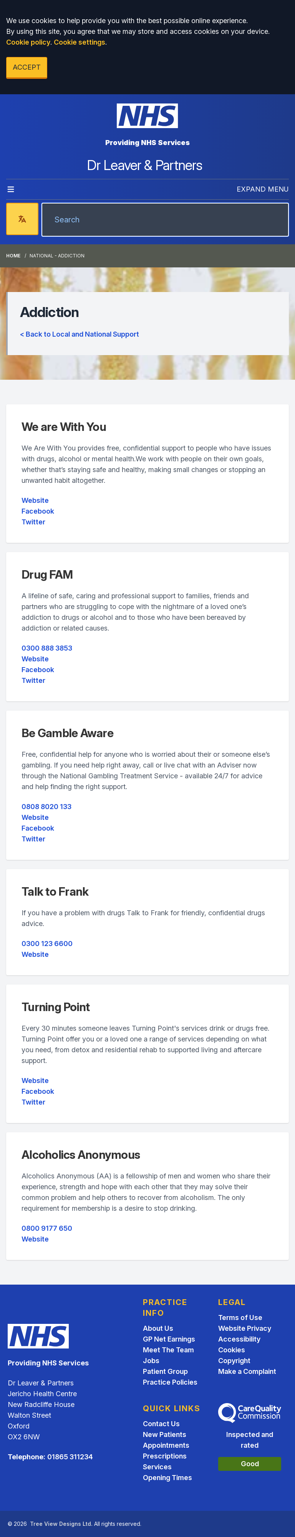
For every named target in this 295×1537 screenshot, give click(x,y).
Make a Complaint (247, 1371)
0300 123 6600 (47, 944)
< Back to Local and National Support (79, 334)
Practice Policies (170, 1382)
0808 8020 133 (46, 807)
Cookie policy (28, 42)
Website (35, 500)
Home (13, 256)
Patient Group (165, 1371)
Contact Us (161, 1424)
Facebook (38, 511)
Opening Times (167, 1478)
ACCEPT (27, 67)
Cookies (231, 1350)
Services (157, 1467)
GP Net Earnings (169, 1339)
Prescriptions (165, 1456)
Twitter (33, 522)
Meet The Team (168, 1350)
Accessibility (239, 1339)
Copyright (234, 1361)
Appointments (166, 1445)
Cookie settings (79, 42)
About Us (158, 1328)
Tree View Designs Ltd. (61, 1523)
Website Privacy (244, 1328)
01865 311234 (70, 1457)
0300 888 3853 (47, 648)
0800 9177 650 (47, 1228)
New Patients (164, 1434)
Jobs (151, 1361)
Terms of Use (240, 1317)
